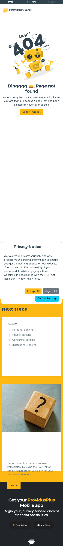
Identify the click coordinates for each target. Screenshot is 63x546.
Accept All (33, 291)
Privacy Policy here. (28, 278)
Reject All (51, 291)
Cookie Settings (47, 298)
